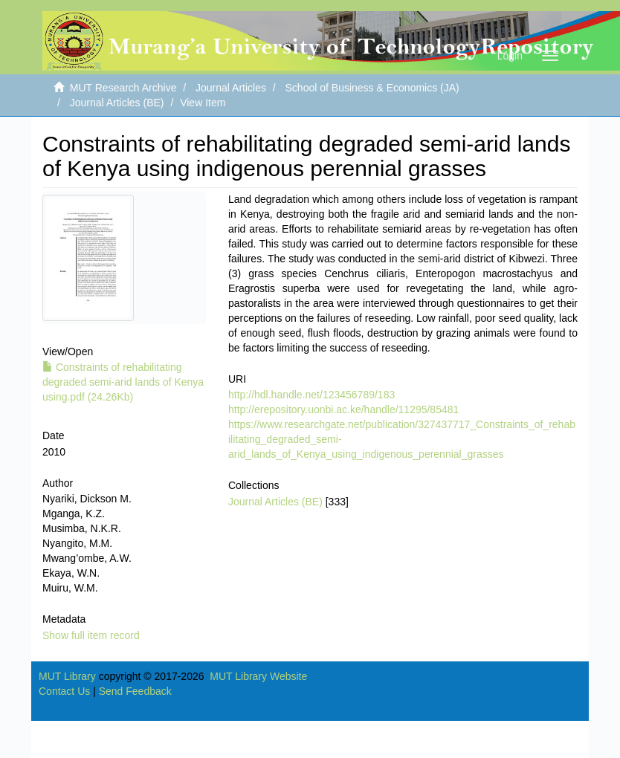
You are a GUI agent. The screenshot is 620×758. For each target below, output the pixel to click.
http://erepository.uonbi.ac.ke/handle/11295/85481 (343, 409)
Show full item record (91, 635)
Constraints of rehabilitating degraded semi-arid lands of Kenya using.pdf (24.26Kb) (123, 382)
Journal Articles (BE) (117, 102)
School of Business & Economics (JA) (372, 88)
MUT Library (67, 676)
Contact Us (64, 691)
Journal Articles (231, 88)
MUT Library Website (258, 676)
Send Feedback (135, 691)
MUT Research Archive (123, 88)
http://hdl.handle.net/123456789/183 (311, 395)
